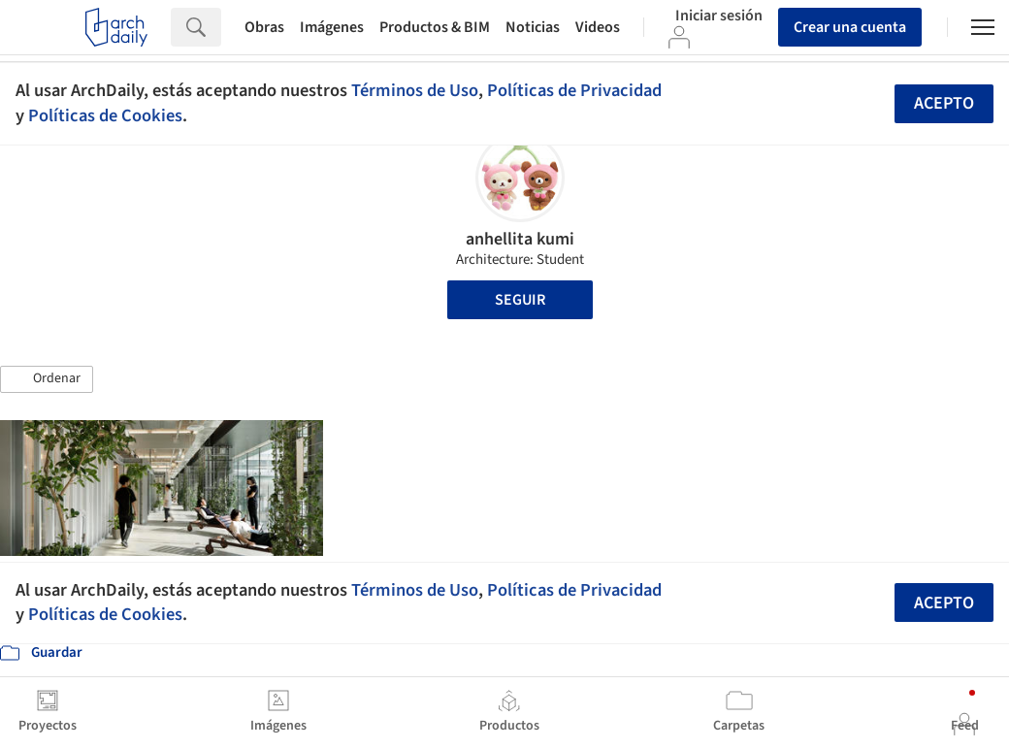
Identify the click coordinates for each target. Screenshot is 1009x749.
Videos (597, 27)
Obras (264, 27)
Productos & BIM (434, 27)
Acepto (944, 103)
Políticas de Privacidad (574, 90)
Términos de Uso (414, 90)
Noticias (532, 27)
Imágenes (332, 27)
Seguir (520, 299)
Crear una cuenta (850, 27)
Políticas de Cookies (105, 115)
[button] (46, 379)
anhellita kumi (520, 239)
